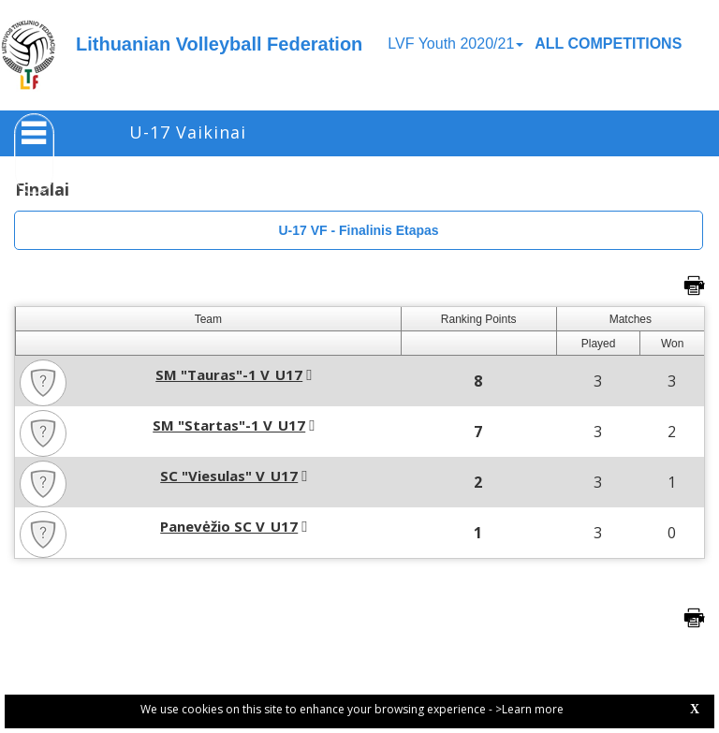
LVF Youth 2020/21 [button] (455, 43)
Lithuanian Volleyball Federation (219, 44)
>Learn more (529, 709)
